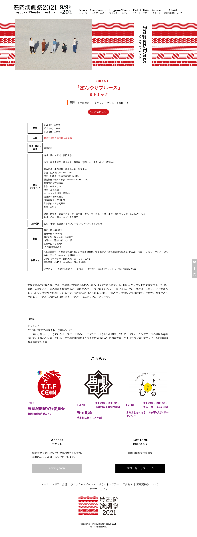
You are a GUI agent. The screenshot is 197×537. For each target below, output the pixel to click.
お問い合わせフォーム (140, 468)
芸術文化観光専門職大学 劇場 (58, 138)
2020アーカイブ (98, 489)
